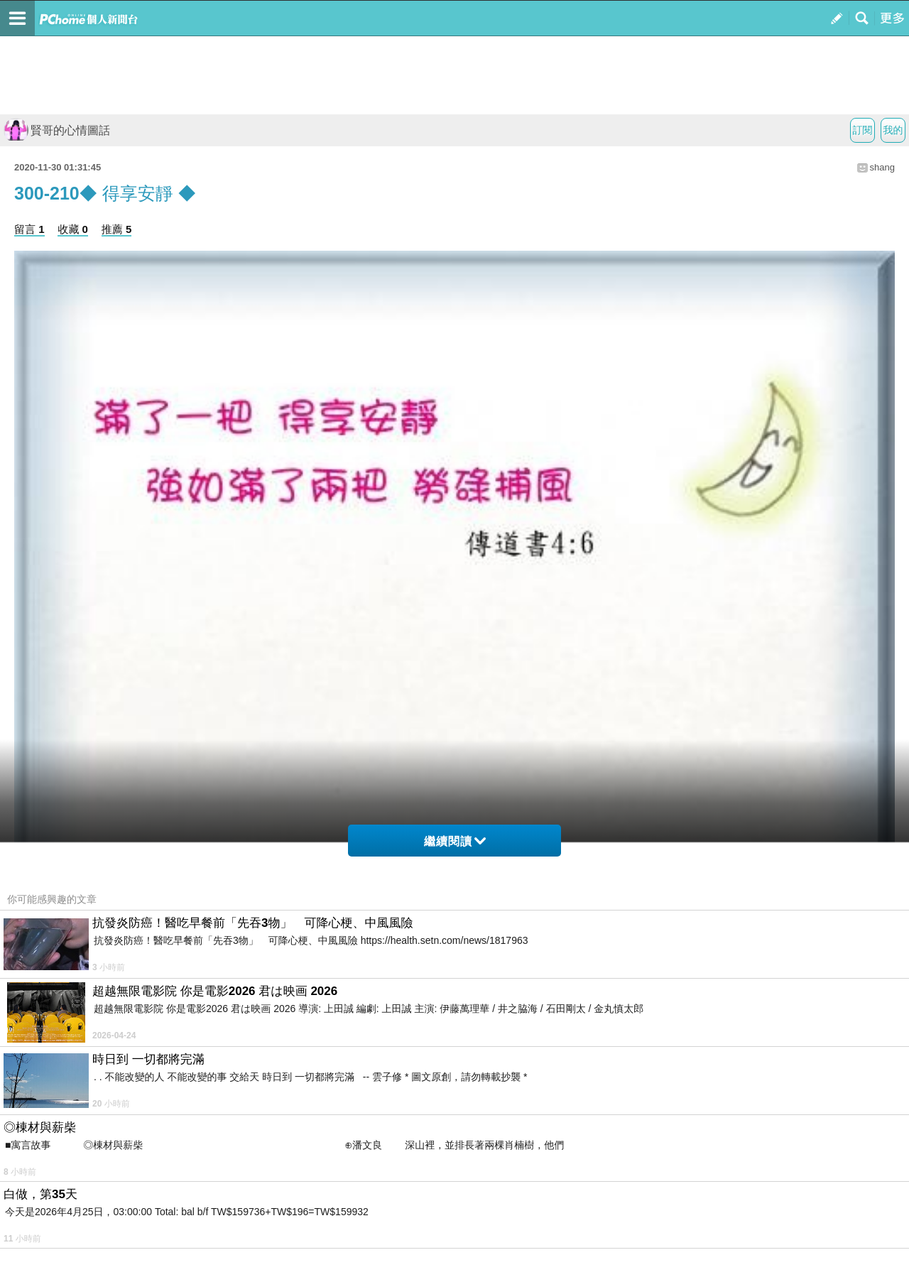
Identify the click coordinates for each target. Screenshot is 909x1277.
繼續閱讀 (455, 841)
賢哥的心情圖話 (57, 130)
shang (882, 167)
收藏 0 (73, 229)
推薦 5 (117, 229)
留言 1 (29, 229)
